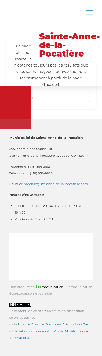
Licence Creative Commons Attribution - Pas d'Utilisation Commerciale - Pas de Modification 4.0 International (50, 331)
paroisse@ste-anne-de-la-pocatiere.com (56, 184)
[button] (90, 13)
